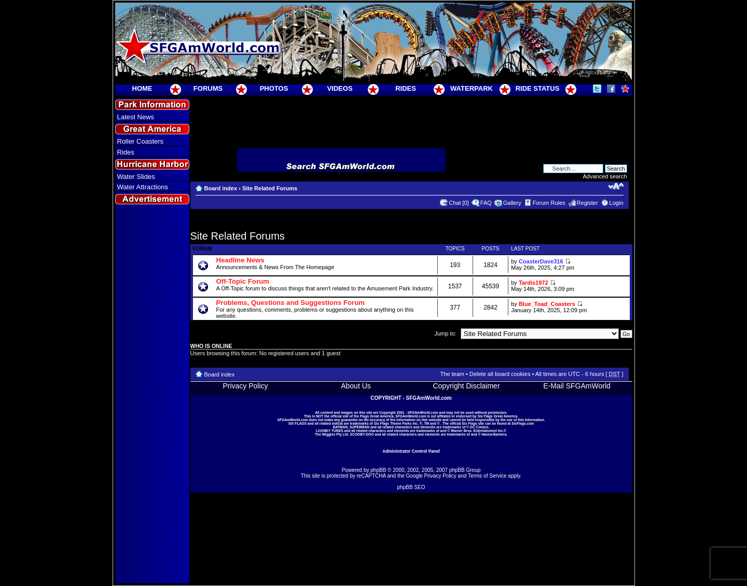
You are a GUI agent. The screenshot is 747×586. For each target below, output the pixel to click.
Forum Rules (549, 203)
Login (617, 203)
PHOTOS (274, 88)
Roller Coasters (140, 141)
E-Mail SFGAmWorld (577, 386)
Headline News (240, 260)
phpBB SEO (411, 487)
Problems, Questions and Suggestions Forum (290, 302)
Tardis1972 (533, 283)
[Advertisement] (152, 394)
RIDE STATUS (538, 88)
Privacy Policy (245, 386)
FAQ (486, 203)
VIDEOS (339, 88)
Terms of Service (487, 476)
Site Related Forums (269, 188)
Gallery (512, 203)
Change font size (616, 186)
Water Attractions (143, 187)
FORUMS (208, 88)
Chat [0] (459, 203)
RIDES (405, 88)
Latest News (136, 117)
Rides (125, 152)
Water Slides (136, 176)
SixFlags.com (522, 423)
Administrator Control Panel (411, 451)
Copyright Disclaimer (466, 386)
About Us (356, 386)
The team (452, 374)
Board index (221, 188)
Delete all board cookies (499, 374)
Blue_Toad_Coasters (547, 304)
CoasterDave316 (541, 261)
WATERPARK (471, 88)
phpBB (378, 470)
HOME (142, 88)
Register (587, 203)
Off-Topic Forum (242, 281)
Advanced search (605, 176)
